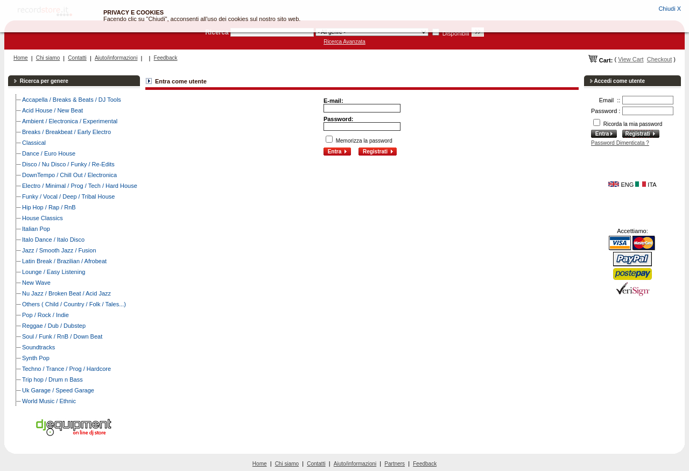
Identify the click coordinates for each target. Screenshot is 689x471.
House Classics (42, 218)
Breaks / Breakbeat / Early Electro (66, 132)
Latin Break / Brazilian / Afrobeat (64, 261)
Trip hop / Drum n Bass (52, 379)
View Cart (630, 59)
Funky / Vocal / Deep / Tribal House (68, 196)
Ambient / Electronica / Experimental (69, 121)
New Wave (36, 282)
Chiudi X (669, 8)
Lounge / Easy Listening (53, 272)
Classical (34, 142)
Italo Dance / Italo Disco (53, 239)
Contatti (77, 58)
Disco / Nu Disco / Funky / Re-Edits (68, 164)
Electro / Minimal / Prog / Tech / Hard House (79, 185)
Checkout (659, 59)
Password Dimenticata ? (620, 143)
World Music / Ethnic (49, 401)
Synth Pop (36, 358)
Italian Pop (36, 229)
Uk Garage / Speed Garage (58, 390)
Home (20, 58)
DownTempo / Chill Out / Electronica (69, 175)
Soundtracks (38, 347)
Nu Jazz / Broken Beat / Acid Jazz (66, 293)
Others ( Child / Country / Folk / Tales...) (74, 304)
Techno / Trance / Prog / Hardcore (66, 368)
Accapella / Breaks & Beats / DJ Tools (71, 99)
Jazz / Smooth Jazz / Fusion (59, 250)
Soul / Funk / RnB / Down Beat (62, 336)
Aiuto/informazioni (116, 58)
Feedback (166, 58)
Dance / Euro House (48, 153)
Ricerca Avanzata (344, 42)
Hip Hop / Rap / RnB (49, 207)
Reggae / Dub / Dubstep (54, 325)
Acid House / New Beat (52, 110)
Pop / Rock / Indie (45, 315)
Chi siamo (48, 58)
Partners (394, 464)
